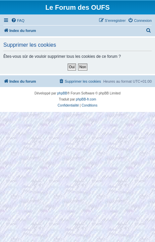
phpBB (62, 93)
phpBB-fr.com (86, 99)
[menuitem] (17, 20)
